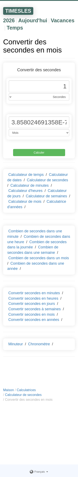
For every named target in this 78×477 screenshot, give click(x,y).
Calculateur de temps (26, 175)
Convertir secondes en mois (31, 314)
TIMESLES (18, 11)
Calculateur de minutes (29, 185)
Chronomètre (39, 344)
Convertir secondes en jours (31, 304)
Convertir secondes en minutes (34, 293)
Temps (15, 28)
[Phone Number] (39, 86)
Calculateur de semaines (46, 196)
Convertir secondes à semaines (34, 309)
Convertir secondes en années (33, 320)
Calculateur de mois (24, 201)
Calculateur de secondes (47, 180)
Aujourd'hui (32, 20)
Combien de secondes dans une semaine (32, 250)
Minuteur (15, 344)
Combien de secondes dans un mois (38, 258)
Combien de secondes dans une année (35, 266)
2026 (9, 20)
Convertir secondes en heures (33, 298)
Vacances (62, 20)
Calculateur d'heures (25, 191)
